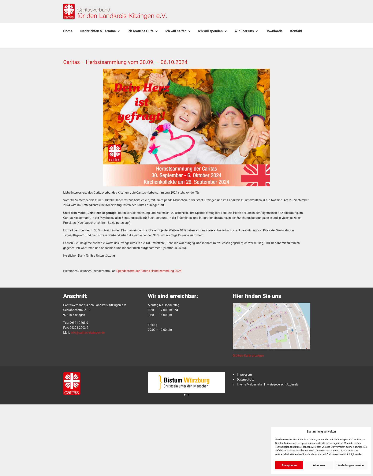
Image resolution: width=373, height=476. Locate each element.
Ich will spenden (212, 31)
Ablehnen (319, 465)
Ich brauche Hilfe (143, 31)
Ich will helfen (177, 31)
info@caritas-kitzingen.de (88, 332)
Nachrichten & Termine (100, 31)
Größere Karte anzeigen (248, 355)
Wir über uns (246, 31)
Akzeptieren (289, 465)
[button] (72, 40)
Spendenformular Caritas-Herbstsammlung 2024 (148, 271)
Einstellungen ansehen (351, 465)
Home (68, 31)
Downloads (274, 31)
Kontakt (296, 31)
